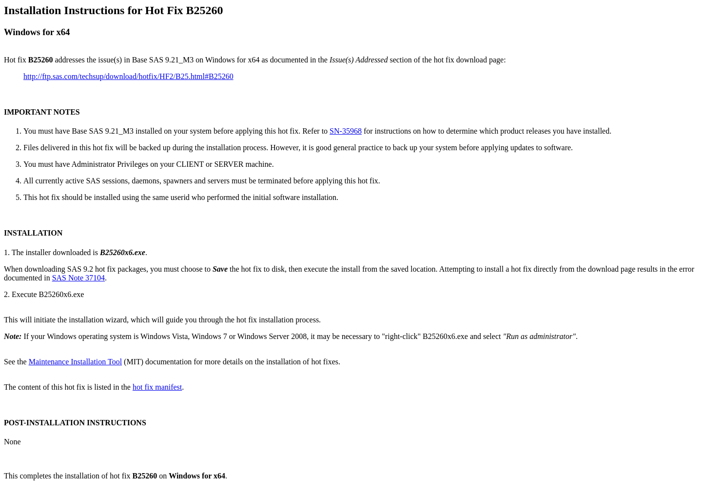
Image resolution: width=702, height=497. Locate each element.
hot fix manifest (157, 387)
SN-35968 (346, 131)
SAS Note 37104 (78, 278)
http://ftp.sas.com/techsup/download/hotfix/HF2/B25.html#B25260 (128, 76)
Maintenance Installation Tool (75, 362)
